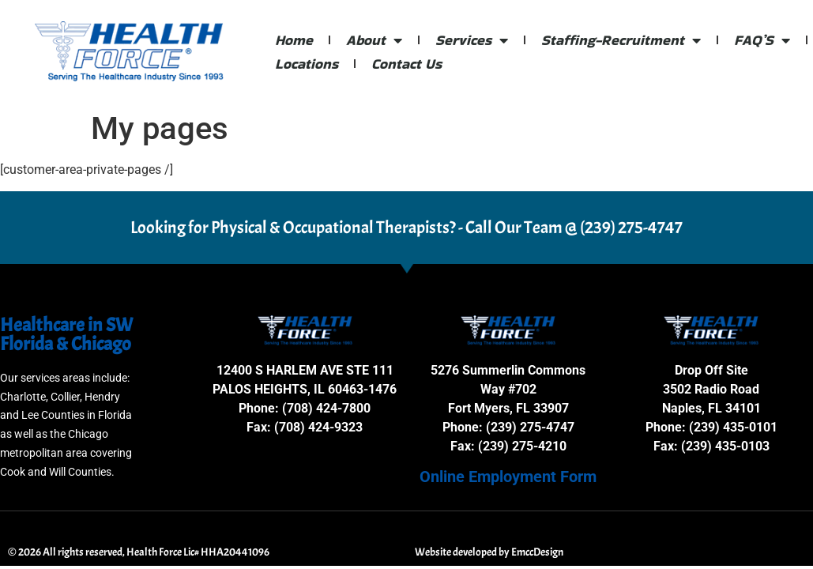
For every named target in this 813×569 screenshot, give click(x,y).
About (374, 40)
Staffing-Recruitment (621, 40)
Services (471, 40)
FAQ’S (762, 40)
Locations (306, 63)
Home (294, 40)
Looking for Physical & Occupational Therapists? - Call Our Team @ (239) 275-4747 (406, 228)
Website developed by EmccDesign (489, 552)
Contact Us (406, 63)
